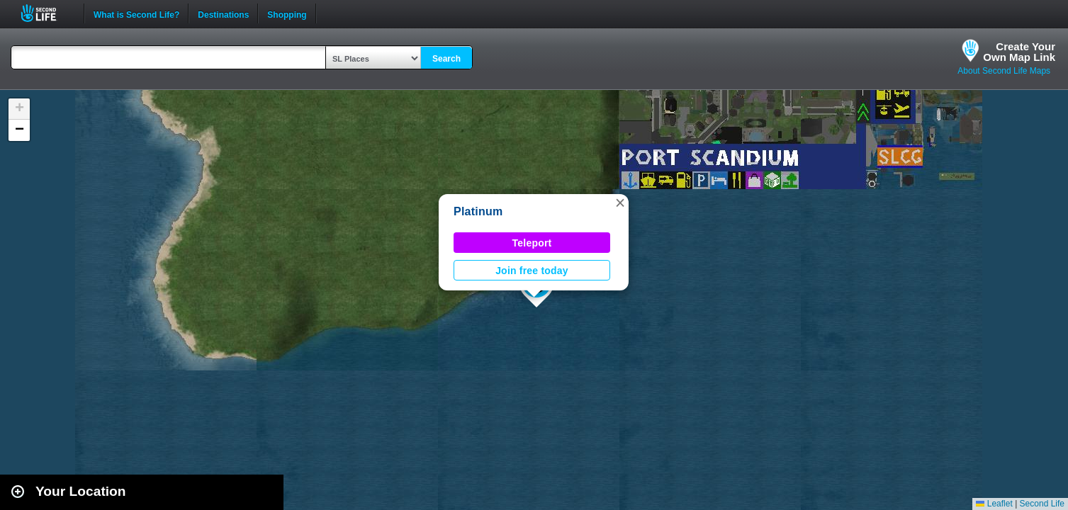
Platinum (478, 211)
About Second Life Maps (1003, 71)
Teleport (532, 243)
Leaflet (994, 504)
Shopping (286, 13)
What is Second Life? (136, 13)
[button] (620, 202)
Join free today (531, 270)
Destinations (223, 13)
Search (446, 59)
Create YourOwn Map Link (1019, 51)
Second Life (46, 13)
